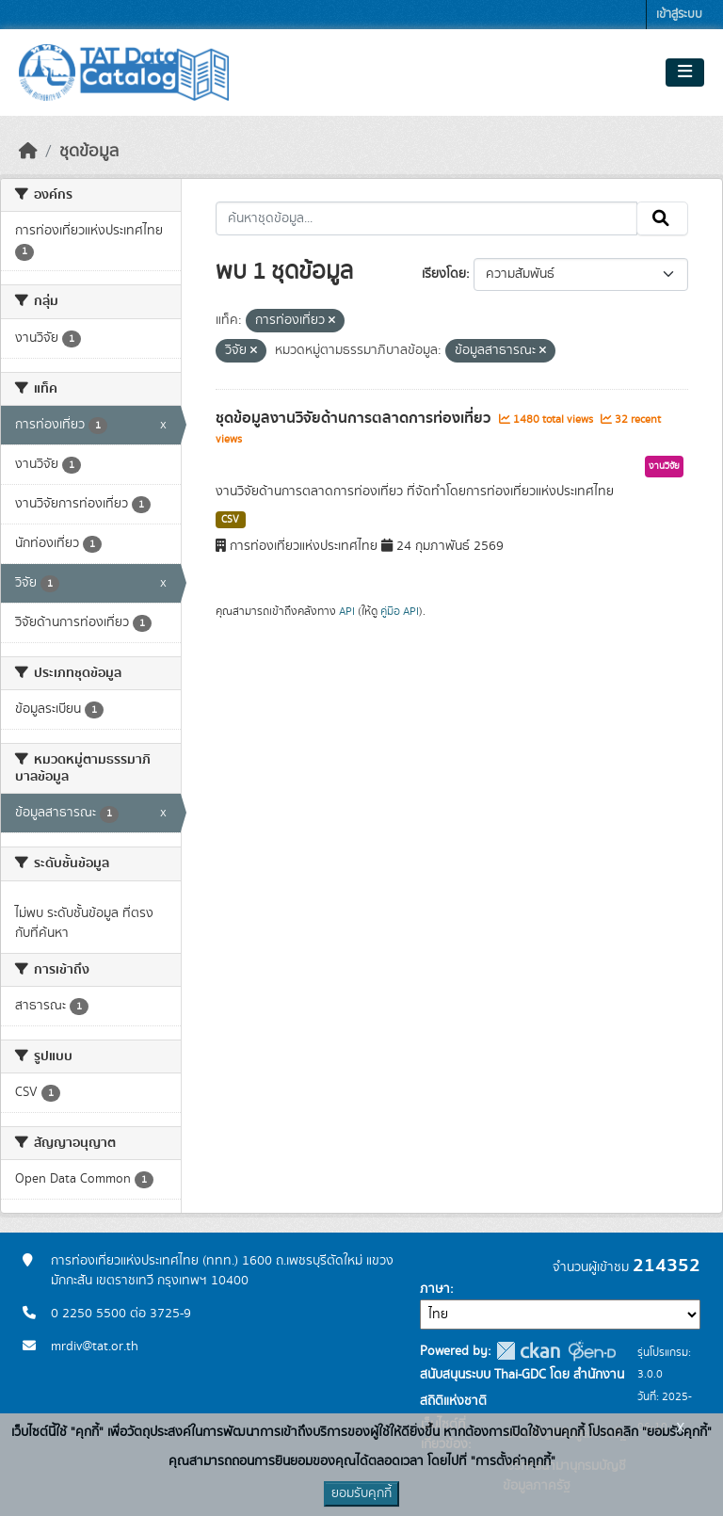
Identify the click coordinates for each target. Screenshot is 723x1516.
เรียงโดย (444, 274)
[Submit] (662, 218)
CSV (230, 519)
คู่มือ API (399, 611)
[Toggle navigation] (685, 72)
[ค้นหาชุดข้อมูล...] (427, 218)
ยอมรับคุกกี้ (361, 1493)
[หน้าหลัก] (28, 151)
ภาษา (435, 1289)
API (347, 611)
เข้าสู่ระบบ (679, 15)
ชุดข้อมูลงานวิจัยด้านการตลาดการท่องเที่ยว (355, 418)
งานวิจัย (664, 466)
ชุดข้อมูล (89, 151)
